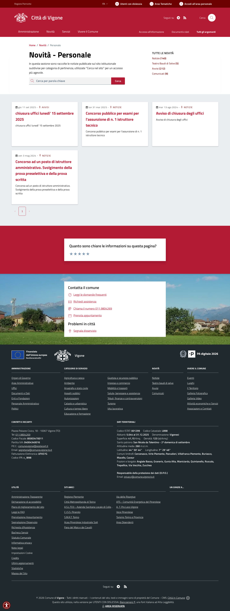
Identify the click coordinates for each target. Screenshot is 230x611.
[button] (6, 605)
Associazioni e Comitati (199, 408)
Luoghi (190, 383)
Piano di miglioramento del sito (28, 507)
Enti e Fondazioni (21, 398)
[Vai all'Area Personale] (196, 4)
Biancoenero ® (127, 602)
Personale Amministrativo (25, 403)
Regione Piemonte (74, 497)
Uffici (14, 388)
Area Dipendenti (124, 522)
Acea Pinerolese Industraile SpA (81, 522)
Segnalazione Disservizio (24, 522)
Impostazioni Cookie (22, 553)
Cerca (118, 81)
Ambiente (69, 383)
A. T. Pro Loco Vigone (127, 507)
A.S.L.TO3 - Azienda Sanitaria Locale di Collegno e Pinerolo (95, 507)
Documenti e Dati (21, 393)
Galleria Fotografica (197, 393)
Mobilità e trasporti (117, 388)
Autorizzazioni (71, 398)
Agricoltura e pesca (74, 378)
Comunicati (158, 393)
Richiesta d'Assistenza (23, 527)
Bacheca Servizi (20, 532)
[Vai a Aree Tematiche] (161, 4)
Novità (40, 45)
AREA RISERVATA (113, 606)
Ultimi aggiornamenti (23, 563)
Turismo (111, 403)
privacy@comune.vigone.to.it (139, 477)
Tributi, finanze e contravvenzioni (124, 398)
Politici (15, 408)
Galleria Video (194, 398)
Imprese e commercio (118, 383)
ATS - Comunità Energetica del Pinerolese (138, 502)
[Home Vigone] (38, 17)
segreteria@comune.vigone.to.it (35, 450)
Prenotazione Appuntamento (27, 517)
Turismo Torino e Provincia (129, 517)
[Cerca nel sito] (212, 18)
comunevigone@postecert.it (33, 446)
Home (32, 45)
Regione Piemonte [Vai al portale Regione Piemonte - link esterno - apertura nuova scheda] (22, 3)
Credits (15, 558)
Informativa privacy (22, 543)
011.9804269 (22, 434)
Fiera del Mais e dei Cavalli (78, 527)
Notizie (115, 107)
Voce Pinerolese (124, 512)
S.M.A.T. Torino (71, 517)
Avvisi (43, 107)
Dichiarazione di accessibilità (26, 502)
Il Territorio (192, 388)
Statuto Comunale (21, 537)
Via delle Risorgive (125, 497)
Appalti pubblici (72, 393)
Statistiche (17, 568)
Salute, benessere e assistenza (123, 393)
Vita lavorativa (115, 408)
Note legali (17, 548)
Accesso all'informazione (151, 32)
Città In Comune (176, 598)
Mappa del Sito (19, 573)
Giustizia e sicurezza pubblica (122, 378)
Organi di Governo (21, 378)
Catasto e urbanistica (75, 403)
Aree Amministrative (22, 383)
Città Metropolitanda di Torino (80, 502)
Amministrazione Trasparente (27, 497)
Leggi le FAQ (18, 512)
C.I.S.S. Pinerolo (72, 512)
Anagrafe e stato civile (76, 388)
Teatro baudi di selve (162, 383)
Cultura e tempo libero (76, 408)
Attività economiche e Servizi (202, 403)
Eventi (190, 378)
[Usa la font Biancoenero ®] (128, 4)
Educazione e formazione (77, 414)
